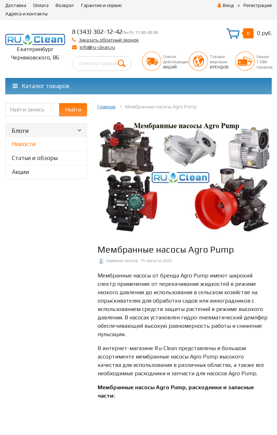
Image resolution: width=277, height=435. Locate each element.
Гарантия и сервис (101, 5)
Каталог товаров (41, 85)
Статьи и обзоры (35, 157)
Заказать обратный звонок (109, 40)
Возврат (65, 5)
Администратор (122, 260)
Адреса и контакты (26, 13)
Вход (226, 5)
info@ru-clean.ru (97, 47)
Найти (73, 109)
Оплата (41, 5)
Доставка (15, 5)
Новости (24, 143)
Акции (20, 171)
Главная (106, 106)
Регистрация (257, 5)
